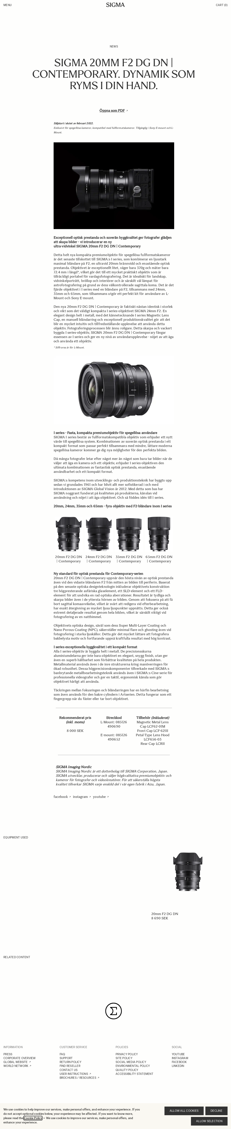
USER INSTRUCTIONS (74, 1074)
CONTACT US (69, 1070)
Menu (7, 5)
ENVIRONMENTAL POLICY (133, 1066)
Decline (216, 1110)
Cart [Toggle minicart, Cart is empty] (222, 5)
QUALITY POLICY (127, 1070)
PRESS (7, 1054)
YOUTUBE (178, 1054)
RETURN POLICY (70, 1062)
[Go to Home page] (115, 5)
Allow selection (209, 1121)
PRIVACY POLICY (127, 1054)
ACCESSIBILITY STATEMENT (134, 1074)
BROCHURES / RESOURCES (78, 1077)
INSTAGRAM (180, 1058)
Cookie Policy (33, 1118)
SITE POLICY (124, 1058)
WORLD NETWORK (15, 1066)
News (114, 46)
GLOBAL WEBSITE (15, 1062)
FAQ (62, 1054)
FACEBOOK (179, 1062)
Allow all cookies (184, 1110)
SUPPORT (66, 1058)
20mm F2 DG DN (164, 914)
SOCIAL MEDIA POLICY (131, 1062)
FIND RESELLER (70, 1066)
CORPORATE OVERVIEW (19, 1058)
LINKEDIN (178, 1066)
